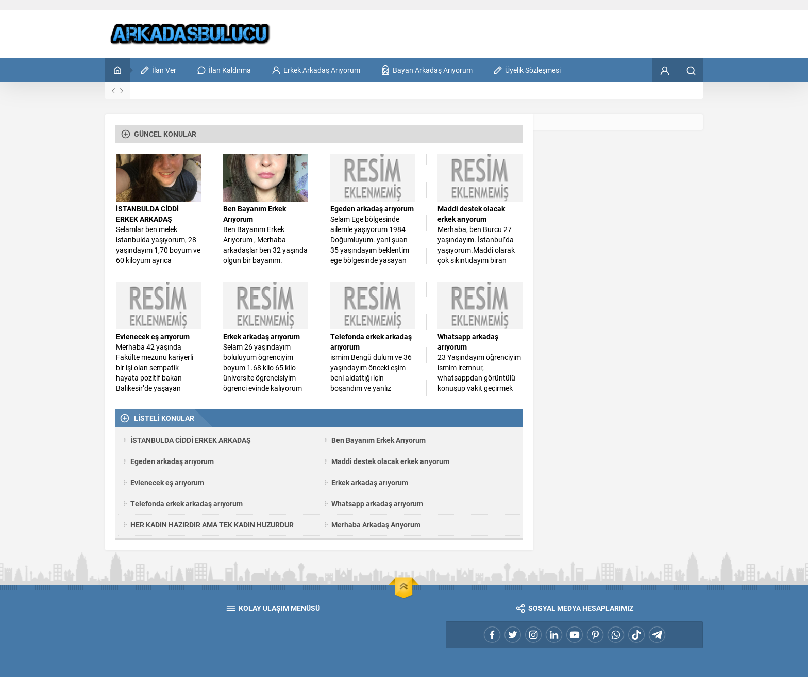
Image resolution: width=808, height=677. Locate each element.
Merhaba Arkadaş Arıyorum (375, 525)
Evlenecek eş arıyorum (153, 336)
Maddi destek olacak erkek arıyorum (471, 214)
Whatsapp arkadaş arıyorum (467, 342)
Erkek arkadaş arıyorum (261, 336)
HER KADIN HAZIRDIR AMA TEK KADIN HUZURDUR (212, 525)
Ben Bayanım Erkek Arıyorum (254, 214)
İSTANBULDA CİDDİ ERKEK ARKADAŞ (147, 214)
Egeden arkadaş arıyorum (372, 208)
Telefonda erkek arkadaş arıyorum (371, 342)
